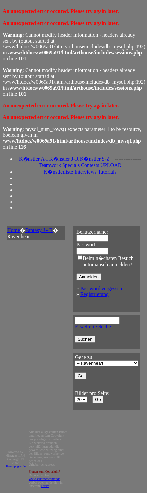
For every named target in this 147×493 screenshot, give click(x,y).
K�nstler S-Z (95, 159)
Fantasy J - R (39, 230)
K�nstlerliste (58, 172)
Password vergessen (101, 288)
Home (13, 230)
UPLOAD (110, 165)
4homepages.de (15, 466)
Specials (71, 165)
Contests (90, 165)
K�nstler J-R (64, 159)
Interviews (85, 172)
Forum (45, 486)
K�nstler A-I (33, 159)
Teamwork (50, 165)
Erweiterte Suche (93, 326)
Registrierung (94, 294)
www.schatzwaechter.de (44, 479)
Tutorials (107, 172)
